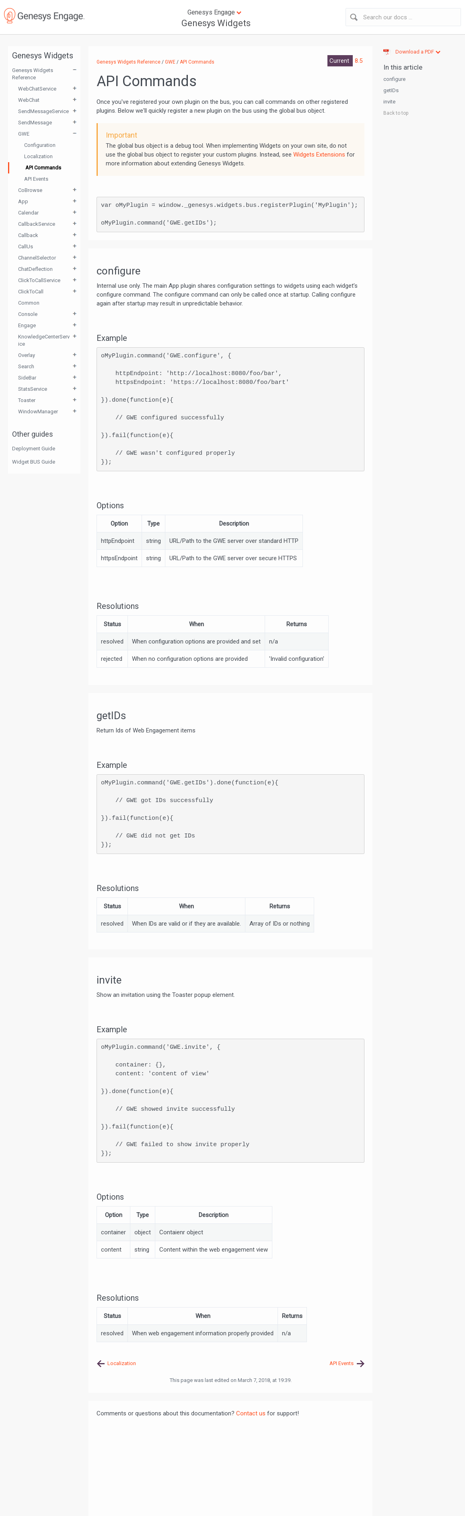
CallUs (25, 246)
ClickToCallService (39, 280)
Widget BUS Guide (33, 462)
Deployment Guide (33, 449)
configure (394, 79)
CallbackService (36, 224)
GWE (23, 134)
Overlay (26, 355)
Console (27, 314)
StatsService (32, 389)
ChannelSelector (37, 258)
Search (26, 366)
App (23, 201)
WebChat (28, 100)
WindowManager (38, 411)
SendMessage (35, 123)
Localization (38, 156)
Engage (27, 325)
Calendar (28, 213)
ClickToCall (30, 292)
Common (28, 303)
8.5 (358, 60)
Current (340, 60)
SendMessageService (43, 111)
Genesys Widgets (216, 23)
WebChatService (37, 89)
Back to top (395, 113)
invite (389, 102)
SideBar (27, 378)
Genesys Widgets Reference (32, 73)
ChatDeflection (35, 269)
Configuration (40, 145)
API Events (36, 179)
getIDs (391, 90)
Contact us (250, 1413)
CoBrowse (30, 190)
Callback (28, 235)
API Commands (43, 168)
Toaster (26, 400)
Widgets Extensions (319, 154)
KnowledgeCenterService (44, 340)
